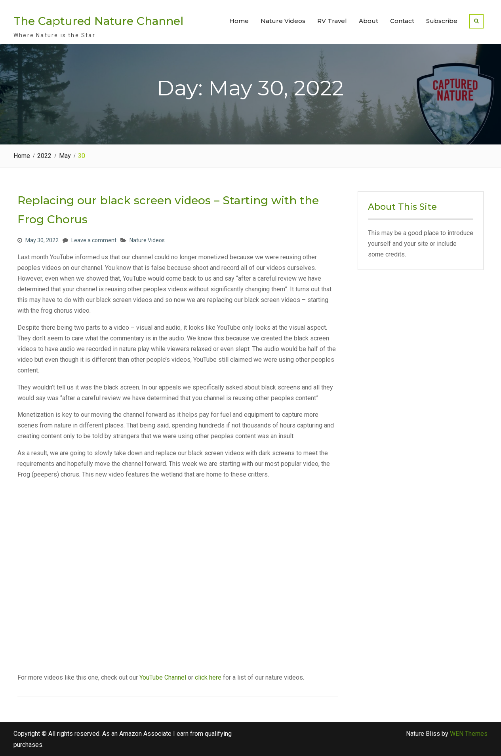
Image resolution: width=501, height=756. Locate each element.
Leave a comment (93, 240)
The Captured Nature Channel (98, 21)
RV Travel (332, 21)
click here (208, 677)
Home (239, 21)
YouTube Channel (162, 677)
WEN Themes (469, 733)
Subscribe (441, 21)
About (368, 21)
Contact (402, 21)
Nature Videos (283, 21)
